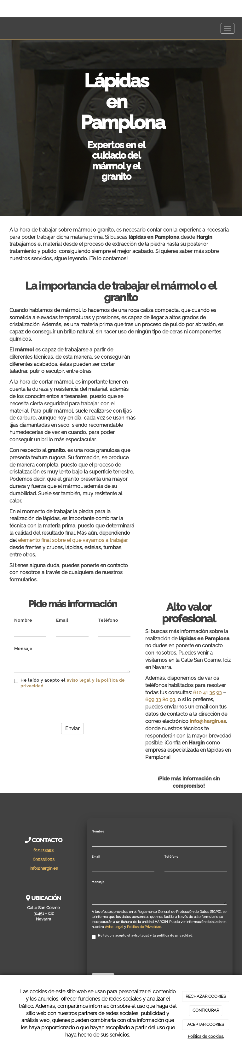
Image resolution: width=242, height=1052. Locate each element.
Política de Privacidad (144, 927)
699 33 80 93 (160, 699)
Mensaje (23, 648)
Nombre (23, 620)
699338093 (44, 859)
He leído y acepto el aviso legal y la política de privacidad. (142, 936)
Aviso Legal (114, 927)
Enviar (72, 729)
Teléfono (108, 620)
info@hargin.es (208, 721)
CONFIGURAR (206, 1010)
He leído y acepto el (69, 683)
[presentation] (62, 706)
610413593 (43, 850)
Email (62, 620)
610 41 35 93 (207, 693)
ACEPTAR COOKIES (205, 1024)
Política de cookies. (206, 1036)
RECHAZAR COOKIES (206, 996)
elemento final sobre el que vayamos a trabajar (72, 540)
